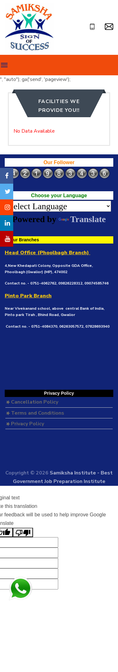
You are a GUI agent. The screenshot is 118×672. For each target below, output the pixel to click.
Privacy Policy (25, 423)
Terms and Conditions (35, 413)
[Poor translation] (23, 532)
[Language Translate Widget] (59, 206)
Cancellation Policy (32, 402)
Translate (82, 219)
